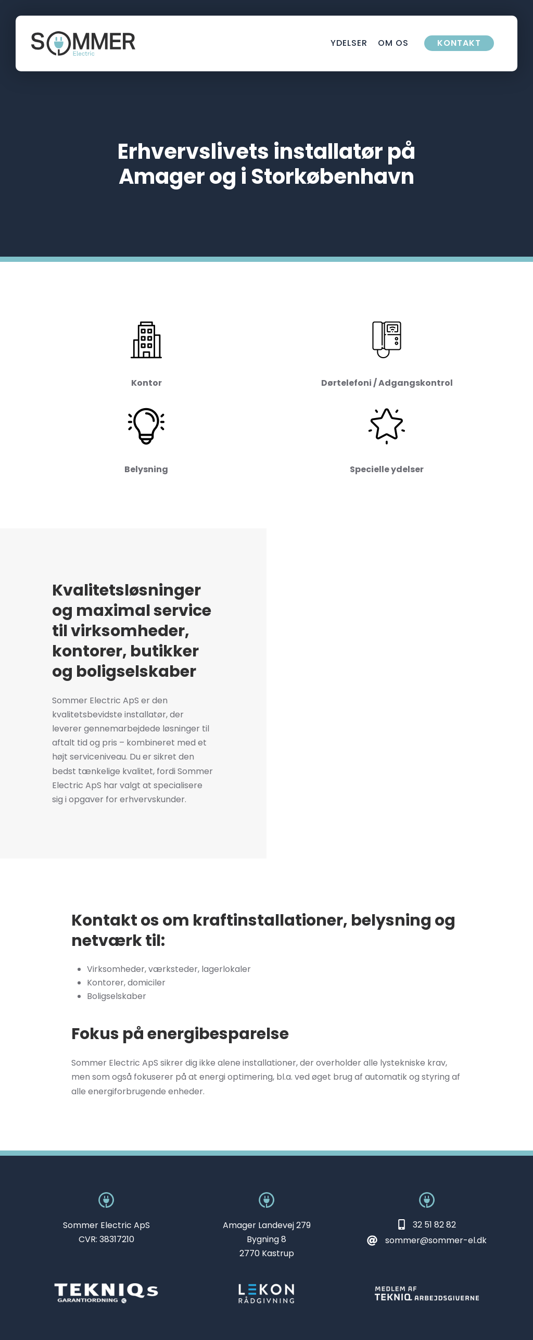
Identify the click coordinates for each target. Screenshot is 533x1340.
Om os (393, 43)
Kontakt (459, 43)
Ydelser (349, 43)
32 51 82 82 (434, 1225)
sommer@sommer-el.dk (436, 1240)
